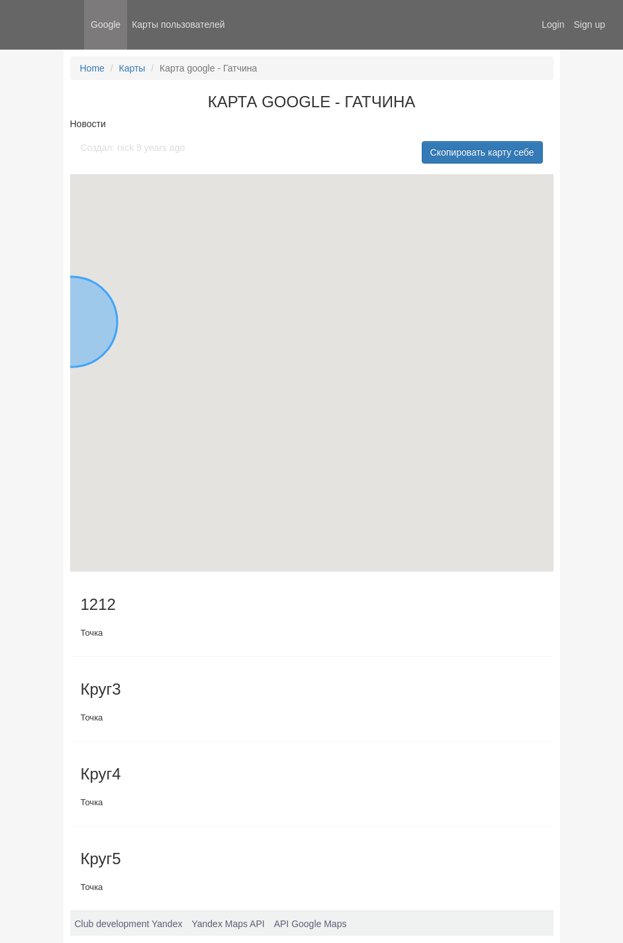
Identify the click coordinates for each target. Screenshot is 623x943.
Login (553, 24)
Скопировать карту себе (482, 152)
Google (105, 24)
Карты (132, 68)
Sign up (589, 24)
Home (92, 68)
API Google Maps (310, 923)
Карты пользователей (178, 24)
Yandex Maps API (227, 923)
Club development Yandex (129, 923)
